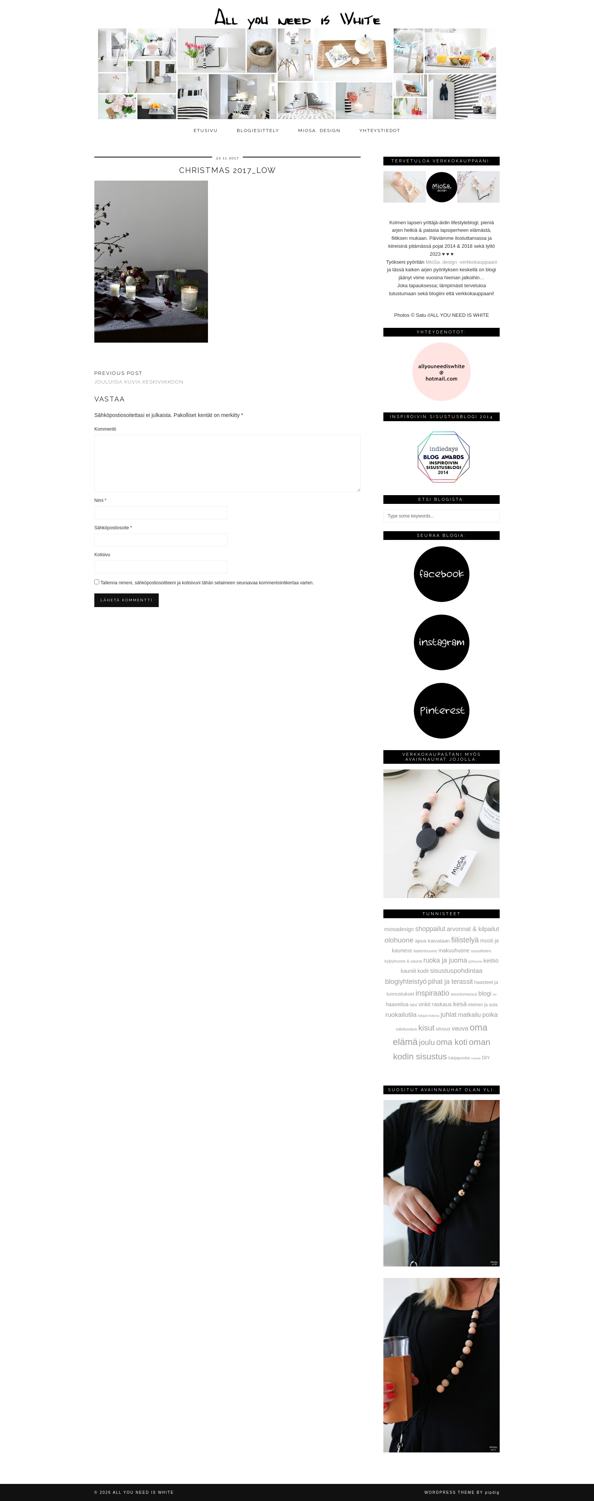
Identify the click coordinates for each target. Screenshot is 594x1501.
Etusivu (206, 130)
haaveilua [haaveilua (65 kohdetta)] (397, 1004)
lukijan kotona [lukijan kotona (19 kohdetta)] (428, 1016)
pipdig (492, 1492)
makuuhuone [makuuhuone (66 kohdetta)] (453, 950)
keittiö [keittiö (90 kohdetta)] (491, 960)
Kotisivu (102, 554)
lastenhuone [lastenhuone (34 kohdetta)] (425, 951)
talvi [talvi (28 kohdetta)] (413, 1004)
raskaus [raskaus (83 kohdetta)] (442, 1004)
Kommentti (105, 429)
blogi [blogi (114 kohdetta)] (485, 993)
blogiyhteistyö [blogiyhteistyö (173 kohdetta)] (406, 981)
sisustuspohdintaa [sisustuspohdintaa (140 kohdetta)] (456, 970)
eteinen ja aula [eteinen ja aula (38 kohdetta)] (482, 1004)
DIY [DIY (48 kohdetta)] (486, 1057)
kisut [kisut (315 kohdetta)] (426, 1027)
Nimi (100, 500)
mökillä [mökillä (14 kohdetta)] (476, 1058)
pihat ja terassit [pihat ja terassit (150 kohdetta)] (450, 981)
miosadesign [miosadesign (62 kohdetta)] (399, 929)
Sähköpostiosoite (113, 527)
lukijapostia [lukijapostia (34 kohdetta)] (459, 1058)
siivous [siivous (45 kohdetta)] (443, 1029)
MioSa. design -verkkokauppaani (461, 262)
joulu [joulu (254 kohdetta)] (427, 1042)
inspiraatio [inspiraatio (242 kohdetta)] (432, 993)
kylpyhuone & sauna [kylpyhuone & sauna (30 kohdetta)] (403, 961)
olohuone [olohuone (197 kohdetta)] (399, 940)
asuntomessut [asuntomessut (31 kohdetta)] (464, 994)
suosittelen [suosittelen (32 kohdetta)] (481, 951)
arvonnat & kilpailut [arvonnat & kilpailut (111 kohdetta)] (473, 928)
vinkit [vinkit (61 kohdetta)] (425, 1004)
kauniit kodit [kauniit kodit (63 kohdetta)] (415, 971)
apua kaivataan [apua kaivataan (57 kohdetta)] (432, 941)
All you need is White (143, 1492)
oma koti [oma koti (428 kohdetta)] (451, 1042)
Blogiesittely (258, 130)
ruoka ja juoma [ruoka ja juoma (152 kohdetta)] (445, 960)
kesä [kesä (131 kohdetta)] (460, 1004)
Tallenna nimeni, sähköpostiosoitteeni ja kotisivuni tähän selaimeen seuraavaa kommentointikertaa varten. (207, 582)
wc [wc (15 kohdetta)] (495, 994)
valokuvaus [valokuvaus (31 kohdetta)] (406, 1029)
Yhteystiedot (380, 130)
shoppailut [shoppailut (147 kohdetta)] (430, 929)
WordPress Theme (449, 1492)
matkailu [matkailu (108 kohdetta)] (469, 1014)
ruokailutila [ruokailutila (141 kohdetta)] (401, 1014)
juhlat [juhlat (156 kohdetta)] (448, 1014)
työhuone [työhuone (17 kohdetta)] (475, 961)
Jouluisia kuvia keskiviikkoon (138, 377)
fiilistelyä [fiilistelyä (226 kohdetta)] (465, 940)
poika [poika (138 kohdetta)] (490, 1014)
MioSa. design (319, 130)
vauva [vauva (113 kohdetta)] (460, 1028)
